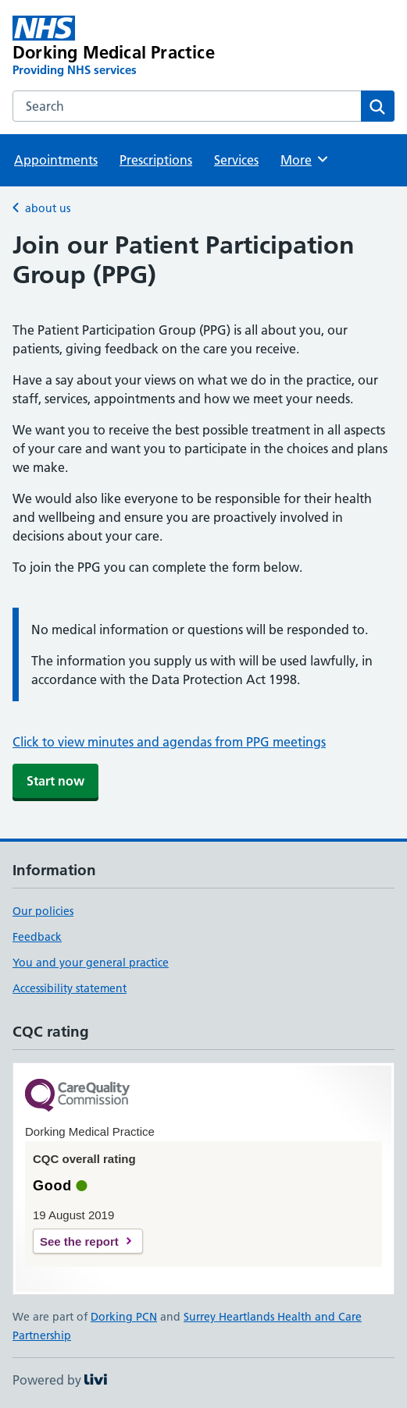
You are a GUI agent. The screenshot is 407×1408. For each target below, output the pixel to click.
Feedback (37, 937)
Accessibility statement (69, 988)
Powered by (59, 1380)
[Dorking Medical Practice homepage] (126, 47)
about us (47, 208)
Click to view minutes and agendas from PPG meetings (169, 742)
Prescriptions (156, 160)
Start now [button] (55, 781)
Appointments (56, 160)
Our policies (42, 911)
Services (236, 160)
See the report (79, 1241)
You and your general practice (90, 963)
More (305, 159)
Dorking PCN (124, 1317)
